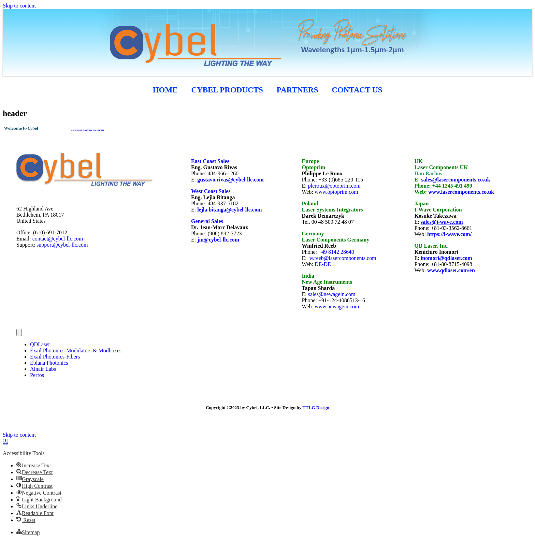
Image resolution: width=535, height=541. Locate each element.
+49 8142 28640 (336, 252)
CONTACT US (357, 90)
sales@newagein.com (332, 294)
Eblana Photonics (49, 363)
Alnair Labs (43, 369)
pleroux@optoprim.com (334, 186)
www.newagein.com (337, 306)
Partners (297, 90)
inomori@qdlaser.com (446, 258)
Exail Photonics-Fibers (55, 357)
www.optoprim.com (336, 192)
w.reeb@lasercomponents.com (342, 258)
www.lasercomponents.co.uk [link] (461, 192)
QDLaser (40, 344)
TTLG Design (316, 407)
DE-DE (323, 264)
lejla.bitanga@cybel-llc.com (229, 210)
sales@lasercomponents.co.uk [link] (455, 179)
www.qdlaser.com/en (451, 270)
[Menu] (19, 332)
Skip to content (19, 6)
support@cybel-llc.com (62, 245)
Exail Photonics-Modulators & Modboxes (75, 350)
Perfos (37, 375)
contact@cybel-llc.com (57, 239)
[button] (5, 441)
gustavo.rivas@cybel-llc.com (230, 179)
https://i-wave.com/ (449, 234)
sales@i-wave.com (442, 222)
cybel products (227, 90)
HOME (165, 90)
